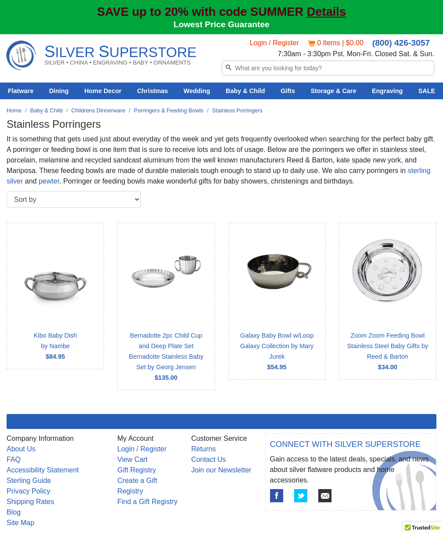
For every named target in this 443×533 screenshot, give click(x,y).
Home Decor (103, 90)
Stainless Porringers (237, 110)
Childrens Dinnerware (98, 110)
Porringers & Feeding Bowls (169, 110)
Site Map (20, 522)
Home (14, 110)
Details (326, 11)
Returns (203, 449)
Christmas (152, 90)
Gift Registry (136, 470)
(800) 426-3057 (401, 42)
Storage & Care (333, 90)
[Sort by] (74, 199)
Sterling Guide (29, 480)
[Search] (328, 68)
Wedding (197, 90)
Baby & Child (245, 90)
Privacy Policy (28, 491)
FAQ (14, 459)
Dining (59, 90)
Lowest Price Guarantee (221, 24)
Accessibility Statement (43, 470)
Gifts (288, 90)
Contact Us (208, 459)
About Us (21, 449)
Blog (14, 512)
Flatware (20, 90)
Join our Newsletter (221, 470)
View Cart (132, 459)
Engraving (387, 90)
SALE (426, 90)
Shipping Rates (30, 501)
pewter (49, 181)
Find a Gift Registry (147, 501)
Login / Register (274, 43)
